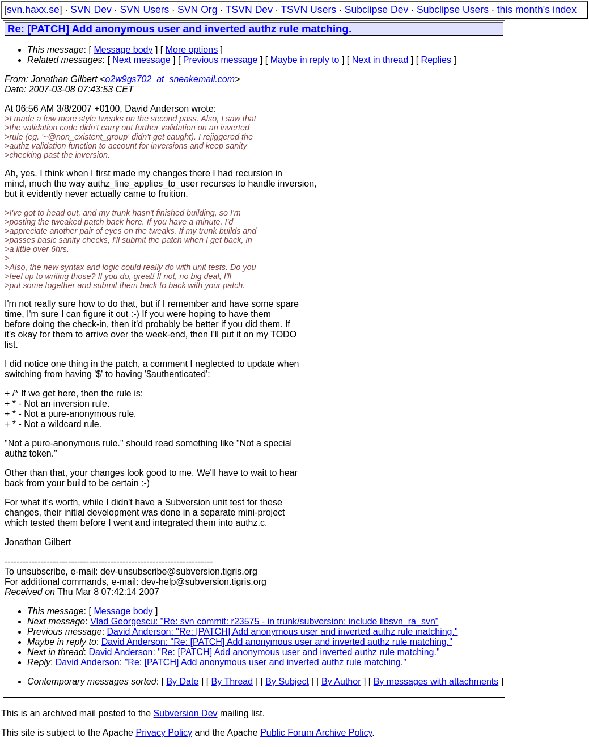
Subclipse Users (453, 9)
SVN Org (197, 9)
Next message (141, 60)
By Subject (286, 681)
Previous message (220, 60)
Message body (123, 49)
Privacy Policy (163, 732)
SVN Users (144, 9)
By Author (341, 681)
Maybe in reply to (305, 60)
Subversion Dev (186, 713)
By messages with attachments (436, 681)
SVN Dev (90, 9)
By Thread (232, 681)
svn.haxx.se (33, 9)
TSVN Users (308, 9)
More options (192, 49)
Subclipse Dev (376, 9)
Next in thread (380, 60)
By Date (182, 681)
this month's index (537, 9)
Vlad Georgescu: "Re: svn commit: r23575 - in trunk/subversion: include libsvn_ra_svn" (264, 621)
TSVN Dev (249, 9)
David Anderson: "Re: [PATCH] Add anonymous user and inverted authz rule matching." (282, 631)
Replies (436, 60)
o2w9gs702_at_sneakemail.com (170, 79)
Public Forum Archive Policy (316, 732)
